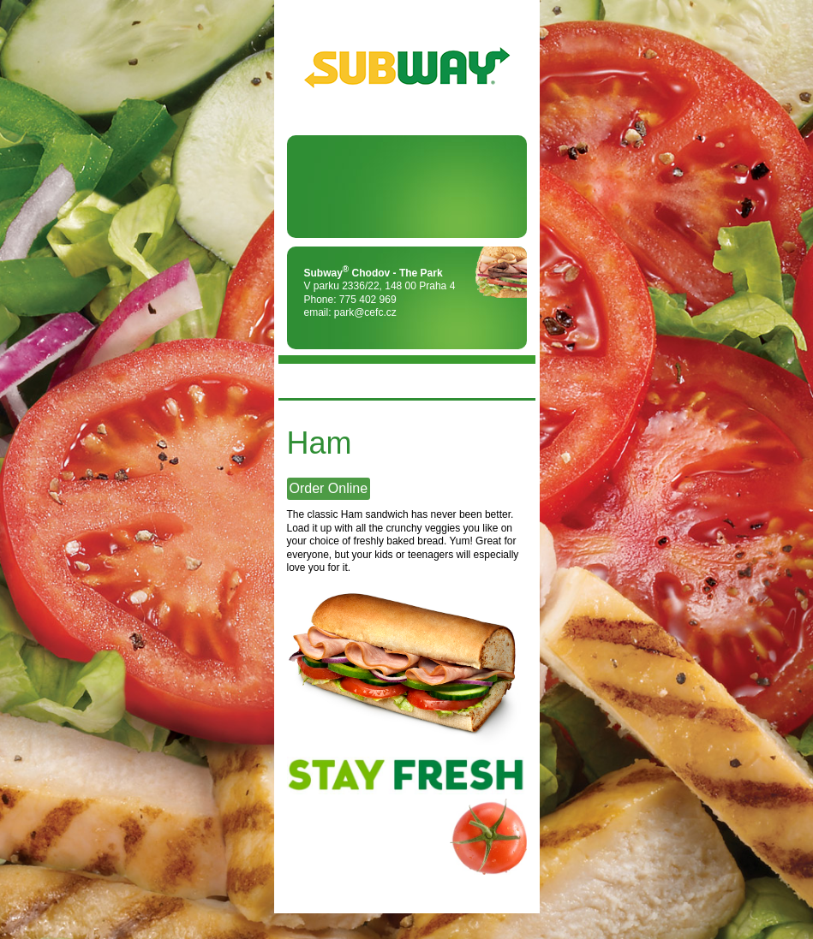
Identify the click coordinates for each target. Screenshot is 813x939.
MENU (300, 381)
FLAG (514, 381)
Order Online (329, 488)
